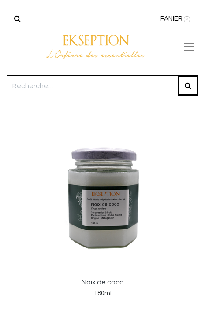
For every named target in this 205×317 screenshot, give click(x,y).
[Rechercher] (17, 19)
